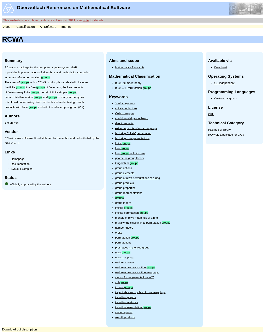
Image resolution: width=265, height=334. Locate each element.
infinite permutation (131, 212)
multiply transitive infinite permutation (142, 222)
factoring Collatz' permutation (133, 133)
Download (220, 67)
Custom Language (225, 98)
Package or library (219, 129)
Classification (25, 26)
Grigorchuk (126, 163)
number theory (124, 227)
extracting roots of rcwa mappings (136, 128)
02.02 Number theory (128, 82)
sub (121, 282)
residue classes (124, 262)
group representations (128, 192)
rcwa (122, 252)
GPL (211, 114)
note (86, 20)
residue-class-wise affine (135, 267)
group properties (125, 187)
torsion (124, 287)
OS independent (224, 82)
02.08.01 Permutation (133, 87)
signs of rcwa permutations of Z (134, 277)
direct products (124, 123)
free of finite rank (130, 153)
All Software (48, 26)
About (7, 26)
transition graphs (125, 297)
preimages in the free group (132, 247)
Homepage (17, 158)
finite (122, 143)
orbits (118, 232)
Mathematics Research (129, 67)
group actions (123, 168)
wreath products (125, 317)
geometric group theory (129, 158)
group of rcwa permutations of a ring (137, 178)
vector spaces (123, 312)
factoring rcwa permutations (132, 138)
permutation (127, 237)
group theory (123, 202)
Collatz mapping (125, 113)
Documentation (20, 163)
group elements (124, 173)
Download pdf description (19, 329)
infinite (123, 207)
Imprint (66, 26)
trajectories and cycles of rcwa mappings (140, 292)
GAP (240, 134)
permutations (123, 242)
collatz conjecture (126, 108)
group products (124, 182)
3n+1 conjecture (125, 103)
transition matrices (126, 302)
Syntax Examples (21, 168)
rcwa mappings (124, 257)
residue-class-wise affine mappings (137, 272)
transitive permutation (133, 307)
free (122, 148)
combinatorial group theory (131, 118)
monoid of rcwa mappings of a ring (136, 217)
